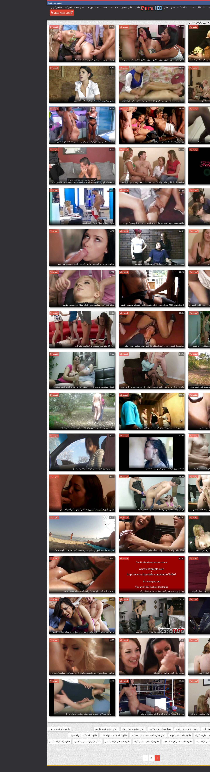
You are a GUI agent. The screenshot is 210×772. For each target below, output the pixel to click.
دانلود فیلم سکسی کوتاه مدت (162, 741)
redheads (160, 729)
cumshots (185, 729)
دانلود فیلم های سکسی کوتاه (100, 741)
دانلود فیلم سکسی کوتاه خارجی (36, 735)
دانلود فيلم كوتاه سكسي (12, 729)
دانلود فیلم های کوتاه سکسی (70, 741)
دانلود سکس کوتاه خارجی (59, 729)
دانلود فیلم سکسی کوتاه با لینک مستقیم (101, 735)
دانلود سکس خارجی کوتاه (86, 729)
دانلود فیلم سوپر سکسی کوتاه (193, 735)
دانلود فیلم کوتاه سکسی (12, 741)
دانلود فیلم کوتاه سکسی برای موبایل (190, 747)
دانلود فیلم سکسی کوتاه (133, 735)
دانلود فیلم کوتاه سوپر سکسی (41, 741)
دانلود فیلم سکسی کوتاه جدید (67, 735)
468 (204, 729)
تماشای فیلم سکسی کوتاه (140, 729)
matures (173, 729)
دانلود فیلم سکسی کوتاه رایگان (193, 741)
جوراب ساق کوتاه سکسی (113, 729)
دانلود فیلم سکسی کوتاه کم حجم (131, 741)
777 (196, 729)
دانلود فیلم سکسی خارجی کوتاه (162, 735)
